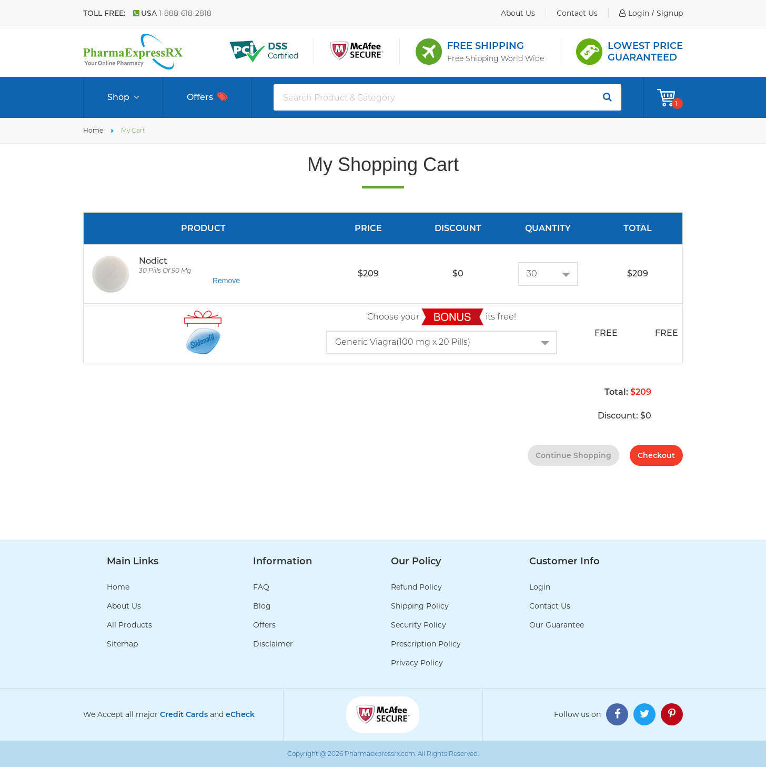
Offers (207, 97)
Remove (226, 280)
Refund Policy (416, 587)
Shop (123, 97)
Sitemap (122, 644)
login (638, 13)
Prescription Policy (426, 644)
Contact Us (549, 606)
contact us (577, 13)
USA (172, 13)
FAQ (261, 587)
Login (539, 587)
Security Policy (418, 625)
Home (93, 130)
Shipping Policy (420, 606)
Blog (262, 606)
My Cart (133, 130)
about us (518, 13)
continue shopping (573, 455)
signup (670, 13)
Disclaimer (273, 644)
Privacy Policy (417, 663)
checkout (656, 455)
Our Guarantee (556, 625)
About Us (124, 606)
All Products (129, 625)
